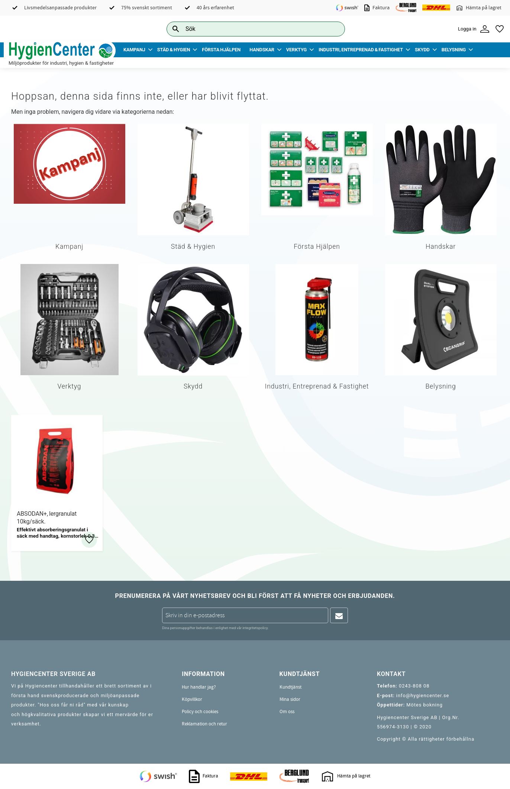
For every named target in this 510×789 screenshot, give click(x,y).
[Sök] (333, 28)
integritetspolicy (255, 628)
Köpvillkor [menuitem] (192, 699)
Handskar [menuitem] (261, 49)
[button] (499, 29)
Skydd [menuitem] (422, 49)
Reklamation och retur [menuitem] (204, 724)
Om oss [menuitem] (287, 712)
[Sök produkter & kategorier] (247, 28)
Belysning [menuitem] (454, 49)
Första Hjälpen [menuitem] (221, 49)
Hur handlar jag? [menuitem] (199, 687)
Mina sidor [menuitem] (290, 699)
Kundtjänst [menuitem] (290, 687)
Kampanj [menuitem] (134, 49)
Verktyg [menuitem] (296, 49)
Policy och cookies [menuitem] (200, 712)
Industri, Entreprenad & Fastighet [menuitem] (361, 49)
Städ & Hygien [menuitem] (173, 49)
